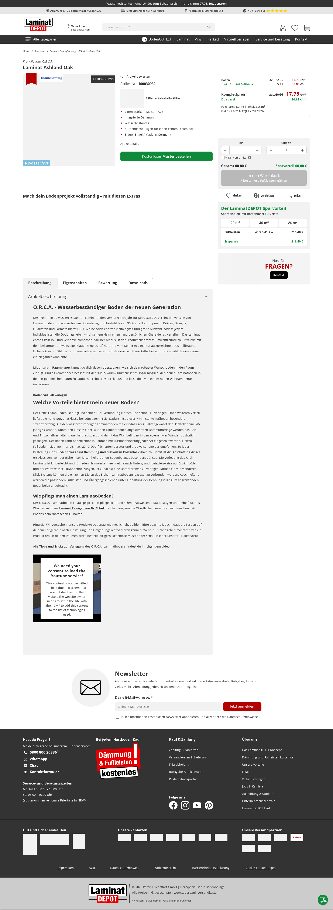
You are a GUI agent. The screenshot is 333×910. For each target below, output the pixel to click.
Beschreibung (39, 282)
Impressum (66, 868)
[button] (279, 275)
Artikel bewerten (138, 76)
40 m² (264, 222)
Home (26, 51)
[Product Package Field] (286, 150)
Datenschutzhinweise (242, 717)
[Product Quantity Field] (241, 150)
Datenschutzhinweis (124, 868)
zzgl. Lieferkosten (253, 111)
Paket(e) (286, 143)
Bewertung (107, 282)
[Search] (209, 27)
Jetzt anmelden (242, 706)
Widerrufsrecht (165, 868)
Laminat (40, 51)
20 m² (235, 222)
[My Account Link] (282, 29)
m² (241, 143)
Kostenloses (166, 156)
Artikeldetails (129, 144)
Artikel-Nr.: (128, 83)
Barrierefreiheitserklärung (211, 868)
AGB (92, 868)
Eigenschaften (75, 282)
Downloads (138, 282)
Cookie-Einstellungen (261, 868)
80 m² (292, 222)
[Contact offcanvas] (323, 900)
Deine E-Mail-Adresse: (134, 697)
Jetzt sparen (218, 3)
